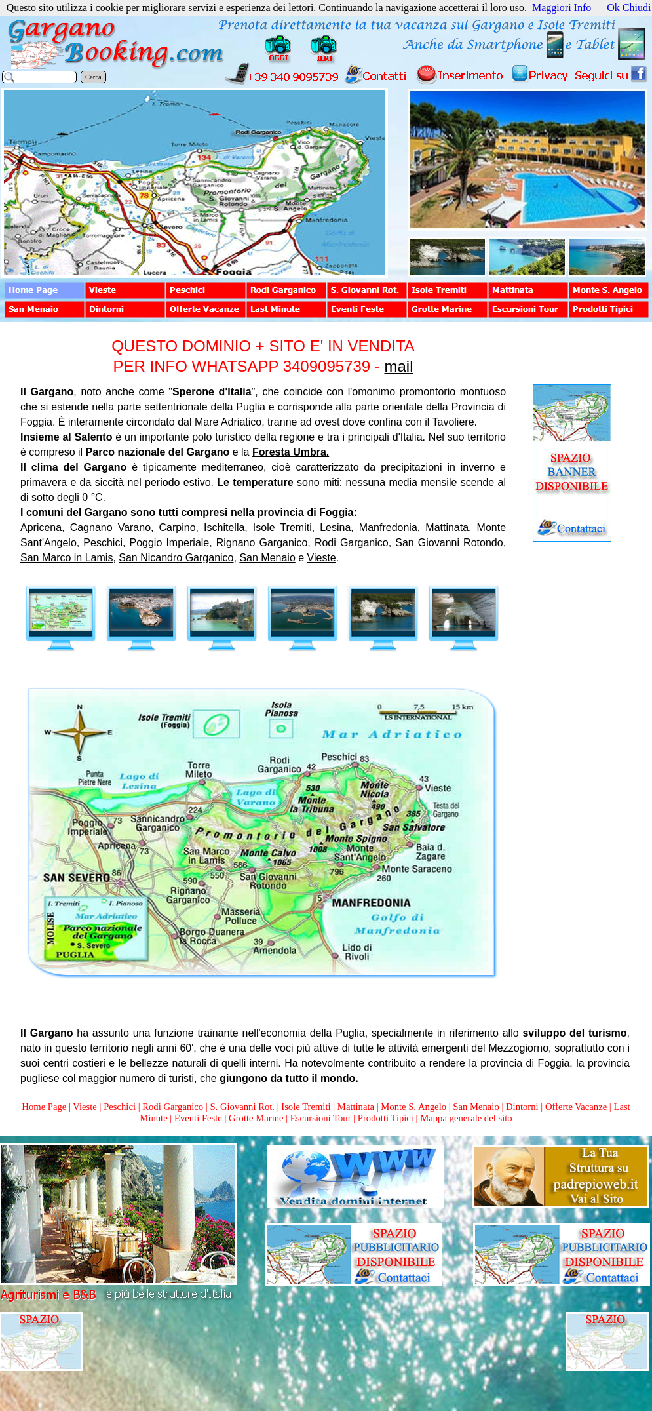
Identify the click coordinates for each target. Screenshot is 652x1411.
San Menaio (267, 557)
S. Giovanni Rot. (242, 1107)
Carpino (177, 527)
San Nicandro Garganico (176, 557)
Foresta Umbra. (290, 452)
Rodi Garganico (352, 542)
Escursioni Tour (320, 1118)
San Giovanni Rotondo (449, 542)
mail (398, 366)
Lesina (335, 527)
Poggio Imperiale (170, 542)
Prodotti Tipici (385, 1118)
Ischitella (224, 527)
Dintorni (522, 1107)
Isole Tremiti (282, 527)
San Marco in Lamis (66, 557)
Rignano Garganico (262, 542)
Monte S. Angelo (413, 1107)
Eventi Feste (199, 1118)
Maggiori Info (561, 7)
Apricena (41, 527)
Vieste (321, 557)
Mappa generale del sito (466, 1118)
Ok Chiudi (629, 7)
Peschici (103, 542)
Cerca (93, 77)
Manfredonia (388, 527)
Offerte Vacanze (576, 1107)
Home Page (44, 1107)
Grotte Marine (256, 1118)
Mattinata (447, 527)
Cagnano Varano (110, 527)
